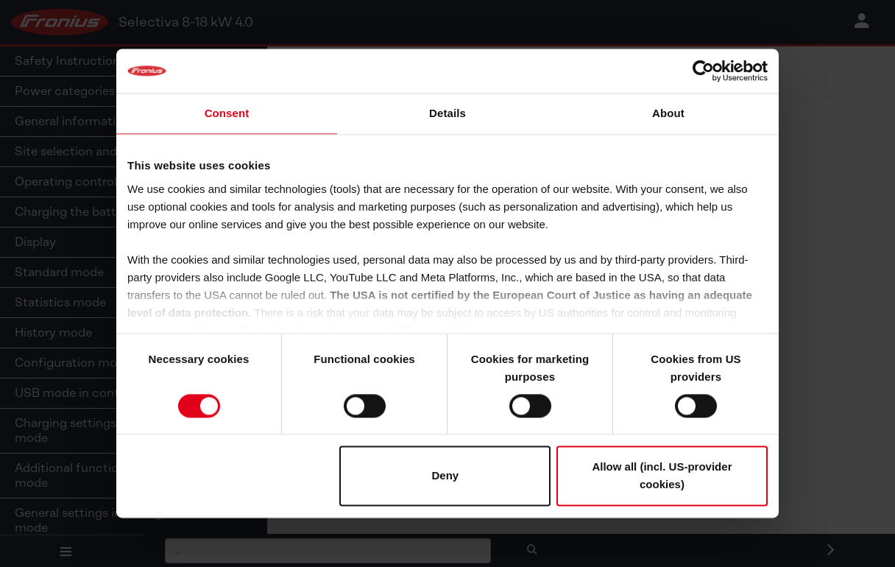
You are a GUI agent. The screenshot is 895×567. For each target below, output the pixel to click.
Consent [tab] (227, 113)
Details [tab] (447, 113)
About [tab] (668, 113)
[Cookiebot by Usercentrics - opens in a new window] (703, 71)
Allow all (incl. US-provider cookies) (662, 476)
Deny (445, 476)
